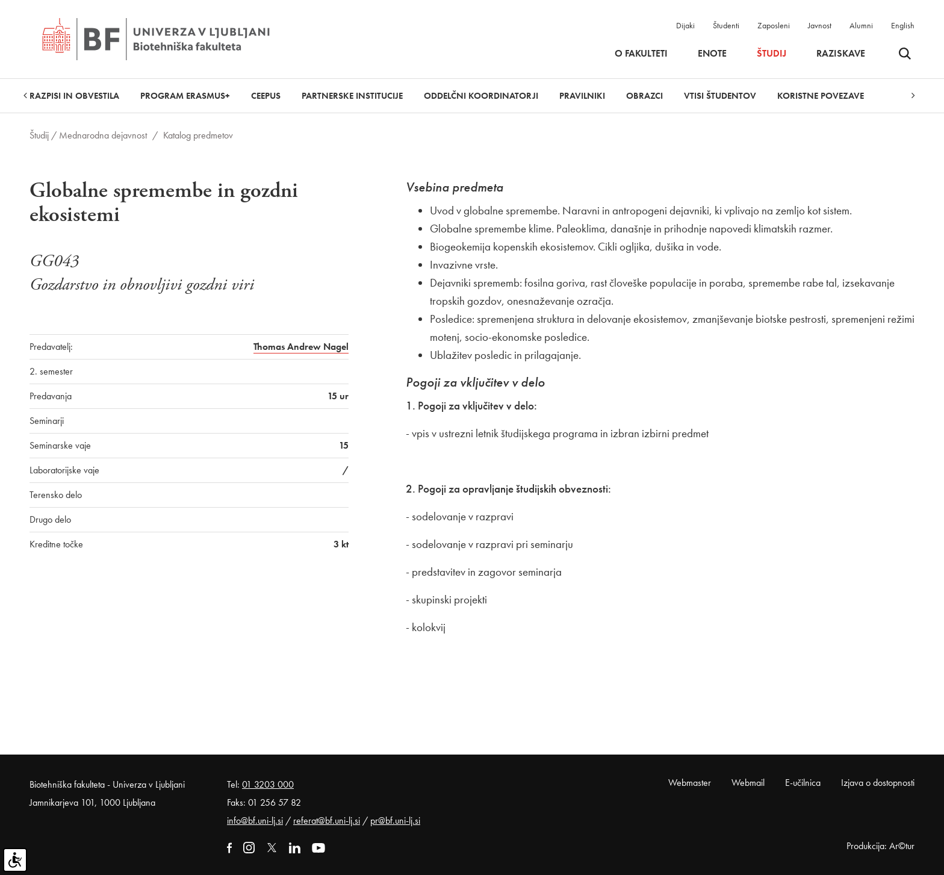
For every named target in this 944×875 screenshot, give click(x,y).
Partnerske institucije (352, 96)
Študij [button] (771, 53)
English (902, 25)
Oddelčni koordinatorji (481, 96)
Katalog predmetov (198, 135)
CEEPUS (266, 96)
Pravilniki (582, 96)
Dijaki (685, 25)
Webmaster (689, 782)
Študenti (726, 25)
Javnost (819, 25)
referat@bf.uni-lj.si (326, 820)
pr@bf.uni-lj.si (395, 820)
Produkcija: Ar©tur (880, 845)
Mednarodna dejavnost (103, 135)
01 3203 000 (268, 784)
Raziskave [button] (840, 53)
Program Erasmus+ (185, 96)
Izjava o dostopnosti (877, 782)
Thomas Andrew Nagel (301, 346)
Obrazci (644, 96)
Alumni (861, 25)
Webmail (748, 782)
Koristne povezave (820, 96)
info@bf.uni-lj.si (255, 820)
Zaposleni (773, 25)
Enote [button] (712, 53)
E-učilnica (803, 782)
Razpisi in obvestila (74, 96)
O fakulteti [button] (641, 53)
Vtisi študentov (720, 96)
